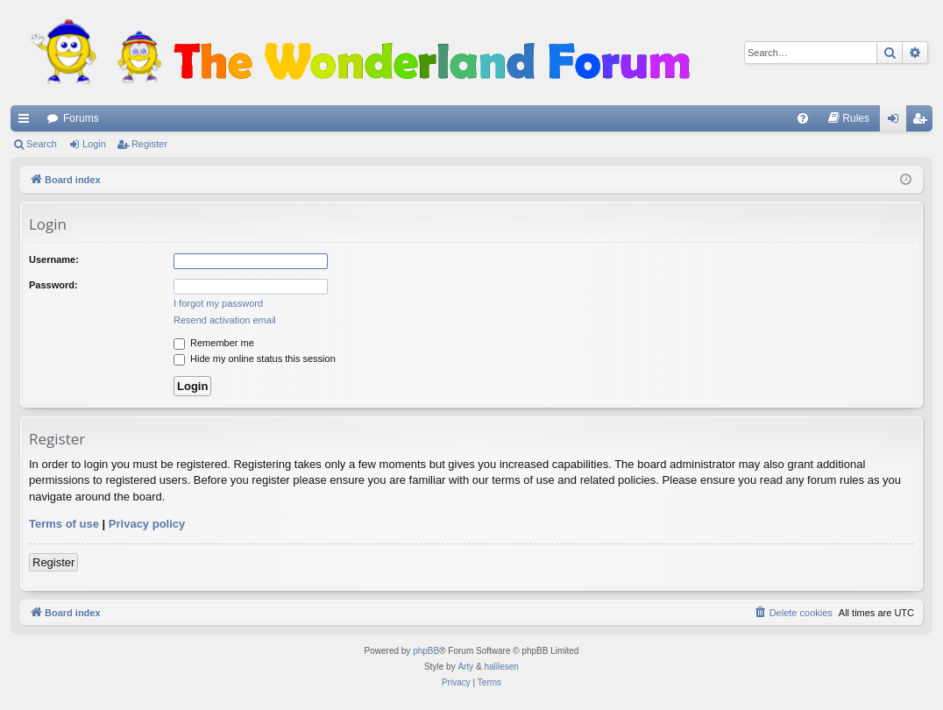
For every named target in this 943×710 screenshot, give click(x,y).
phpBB (426, 651)
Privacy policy (147, 523)
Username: (54, 259)
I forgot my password (218, 303)
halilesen (501, 666)
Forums (81, 118)
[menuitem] (803, 118)
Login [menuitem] (897, 121)
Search (41, 143)
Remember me (214, 342)
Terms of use (64, 523)
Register (149, 143)
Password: (53, 285)
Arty (465, 666)
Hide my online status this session (255, 358)
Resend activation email (225, 320)
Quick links (27, 121)
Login (94, 143)
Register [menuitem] (923, 121)
